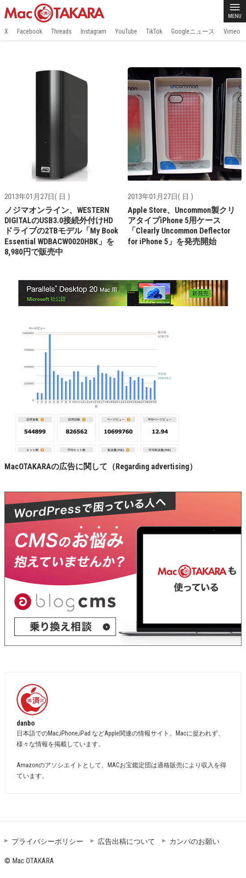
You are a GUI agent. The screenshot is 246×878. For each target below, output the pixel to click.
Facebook (29, 31)
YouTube (126, 31)
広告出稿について (126, 841)
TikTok (154, 31)
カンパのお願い (194, 841)
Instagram (93, 31)
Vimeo (232, 31)
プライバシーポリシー (47, 841)
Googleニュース (193, 31)
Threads (61, 31)
